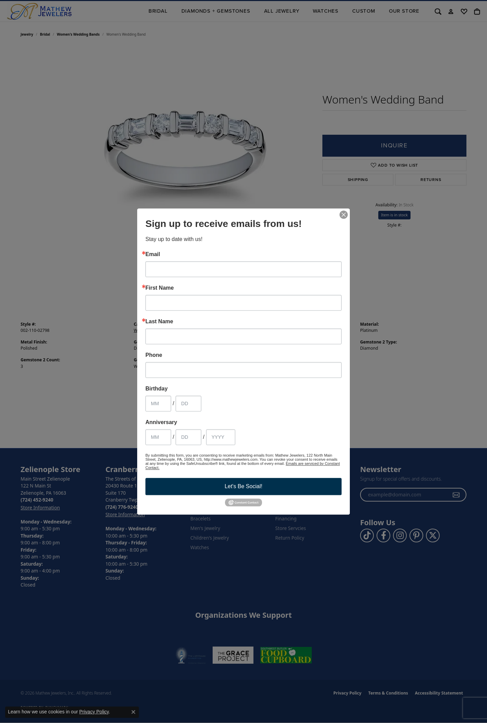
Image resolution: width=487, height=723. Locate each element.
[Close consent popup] (133, 712)
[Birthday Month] (158, 403)
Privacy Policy (94, 711)
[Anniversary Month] (158, 437)
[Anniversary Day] (188, 437)
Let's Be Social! (243, 486)
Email (152, 254)
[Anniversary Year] (220, 437)
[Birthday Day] (188, 403)
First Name (159, 288)
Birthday (156, 388)
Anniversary (161, 422)
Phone (153, 355)
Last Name (159, 321)
